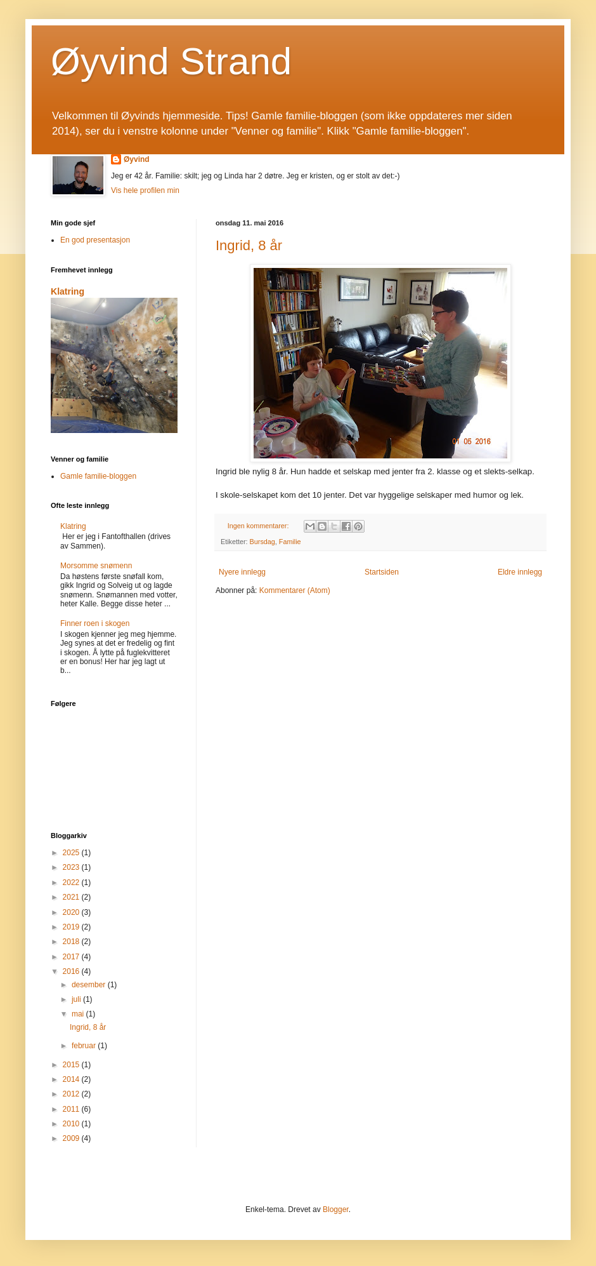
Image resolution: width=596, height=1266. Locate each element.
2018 (72, 941)
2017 (72, 956)
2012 (72, 1093)
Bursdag (262, 541)
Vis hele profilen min (145, 190)
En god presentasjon (95, 240)
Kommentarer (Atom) (294, 590)
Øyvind (137, 159)
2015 (72, 1064)
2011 (72, 1109)
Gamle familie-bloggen (98, 476)
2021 (72, 897)
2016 (72, 971)
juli (77, 999)
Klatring (67, 291)
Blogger (336, 1209)
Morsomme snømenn (96, 565)
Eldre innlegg (520, 572)
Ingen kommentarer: (259, 526)
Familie (290, 541)
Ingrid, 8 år (249, 245)
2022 (72, 882)
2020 (72, 912)
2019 (72, 927)
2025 (72, 852)
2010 (72, 1123)
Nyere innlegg (242, 572)
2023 (72, 867)
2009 (72, 1138)
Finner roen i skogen (94, 623)
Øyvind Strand (171, 61)
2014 (72, 1079)
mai (79, 1013)
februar (85, 1045)
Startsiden (382, 572)
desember (90, 984)
